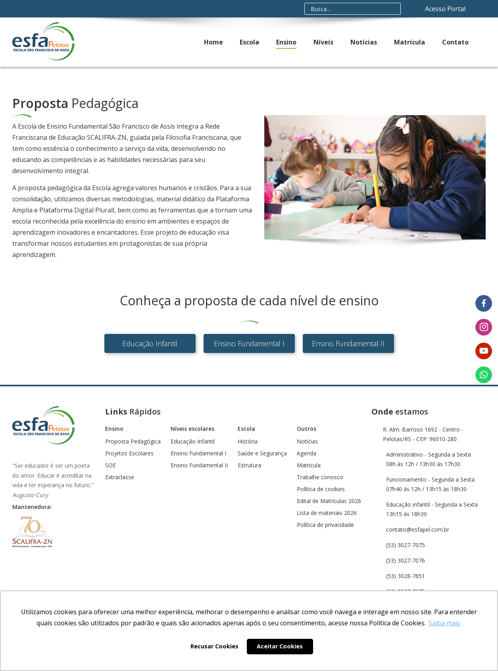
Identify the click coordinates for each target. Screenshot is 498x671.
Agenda (306, 453)
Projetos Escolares (129, 453)
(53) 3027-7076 (405, 560)
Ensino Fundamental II (348, 343)
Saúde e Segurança (262, 453)
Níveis (323, 42)
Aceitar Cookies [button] (280, 646)
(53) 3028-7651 (405, 576)
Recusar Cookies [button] (214, 646)
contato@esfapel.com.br (417, 529)
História (248, 441)
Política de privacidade (325, 525)
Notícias (363, 42)
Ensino (286, 42)
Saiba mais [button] (444, 623)
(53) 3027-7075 (405, 545)
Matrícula (409, 42)
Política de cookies (321, 489)
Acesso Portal (446, 8)
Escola (249, 42)
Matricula (309, 465)
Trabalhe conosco (320, 477)
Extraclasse (119, 477)
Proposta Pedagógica (133, 441)
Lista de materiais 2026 (327, 513)
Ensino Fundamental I (249, 343)
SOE (110, 465)
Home (213, 42)
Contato (455, 42)
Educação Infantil (149, 343)
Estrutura (249, 465)
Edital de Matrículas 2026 (329, 501)
